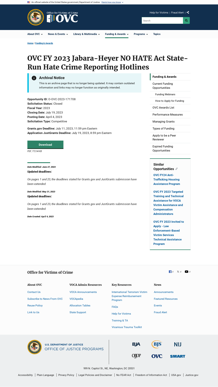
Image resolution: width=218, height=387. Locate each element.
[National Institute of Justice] (177, 343)
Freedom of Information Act (151, 375)
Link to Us (33, 312)
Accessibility (25, 375)
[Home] (64, 17)
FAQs (115, 306)
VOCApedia (76, 298)
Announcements (163, 292)
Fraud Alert (177, 12)
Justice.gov (191, 375)
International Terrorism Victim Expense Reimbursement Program (129, 296)
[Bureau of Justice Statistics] (157, 346)
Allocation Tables (80, 305)
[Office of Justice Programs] (35, 17)
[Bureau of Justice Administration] (136, 342)
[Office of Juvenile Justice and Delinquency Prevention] (136, 356)
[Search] (162, 20)
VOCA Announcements (83, 292)
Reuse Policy (35, 305)
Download (45, 144)
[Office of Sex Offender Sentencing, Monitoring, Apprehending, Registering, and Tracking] (177, 355)
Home (30, 43)
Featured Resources (166, 298)
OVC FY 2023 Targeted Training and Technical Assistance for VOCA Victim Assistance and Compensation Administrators (168, 203)
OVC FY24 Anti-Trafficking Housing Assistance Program (166, 179)
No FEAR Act (123, 375)
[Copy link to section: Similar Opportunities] (176, 168)
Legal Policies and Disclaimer (95, 375)
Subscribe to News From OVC (45, 298)
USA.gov (176, 375)
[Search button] (186, 20)
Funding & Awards (44, 43)
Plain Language (45, 375)
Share (189, 13)
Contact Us (33, 292)
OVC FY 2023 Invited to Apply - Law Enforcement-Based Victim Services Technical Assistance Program (168, 233)
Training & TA (120, 320)
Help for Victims (159, 12)
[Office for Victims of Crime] (157, 356)
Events (158, 305)
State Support (78, 312)
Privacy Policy (66, 375)
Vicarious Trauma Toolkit (127, 327)
